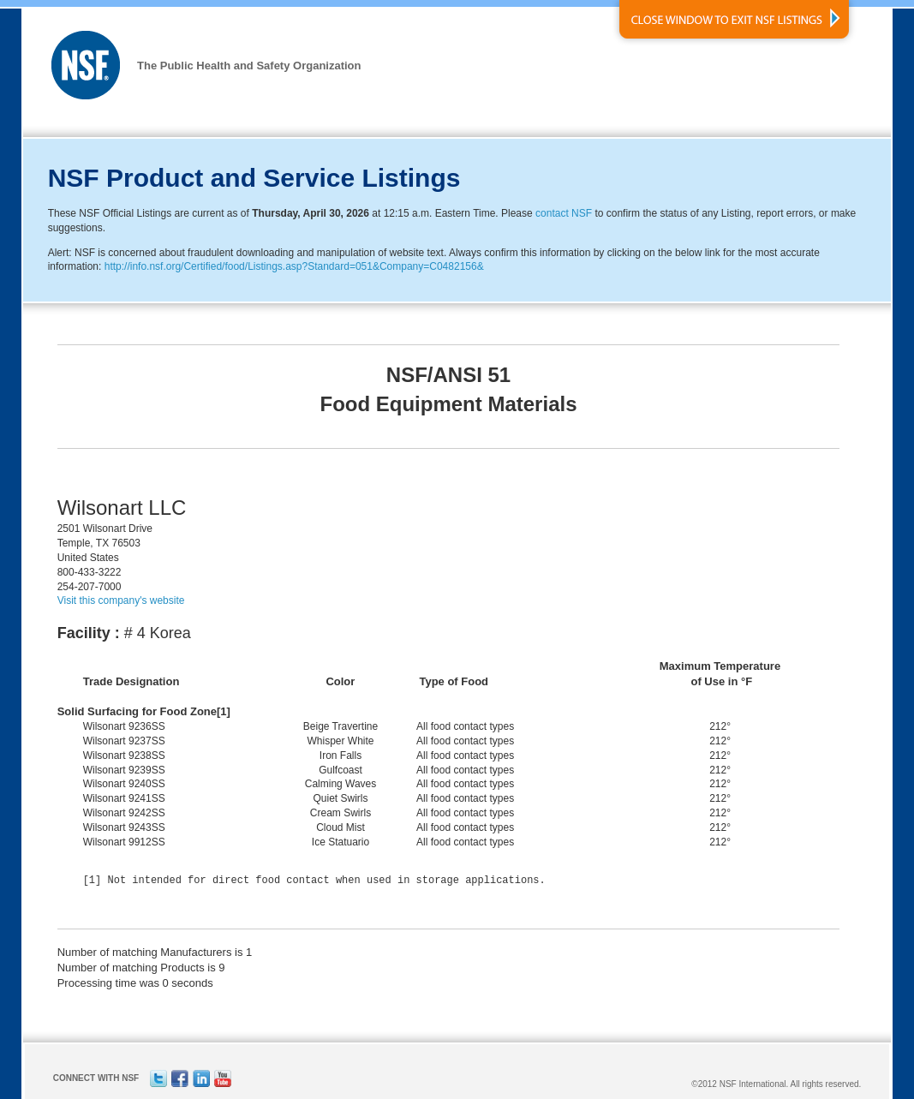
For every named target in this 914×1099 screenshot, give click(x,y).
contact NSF (563, 213)
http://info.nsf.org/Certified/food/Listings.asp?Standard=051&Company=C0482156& (294, 266)
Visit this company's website (121, 600)
